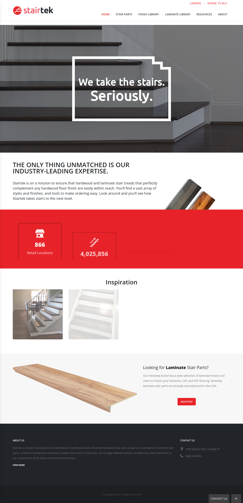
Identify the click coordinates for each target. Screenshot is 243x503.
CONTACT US (188, 440)
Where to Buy (217, 7)
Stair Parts (124, 18)
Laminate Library (177, 18)
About (223, 18)
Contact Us (219, 498)
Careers (195, 7)
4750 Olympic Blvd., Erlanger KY (204, 448)
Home (106, 18)
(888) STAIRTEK (194, 455)
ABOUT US (19, 440)
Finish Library (148, 18)
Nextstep (187, 401)
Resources (204, 18)
